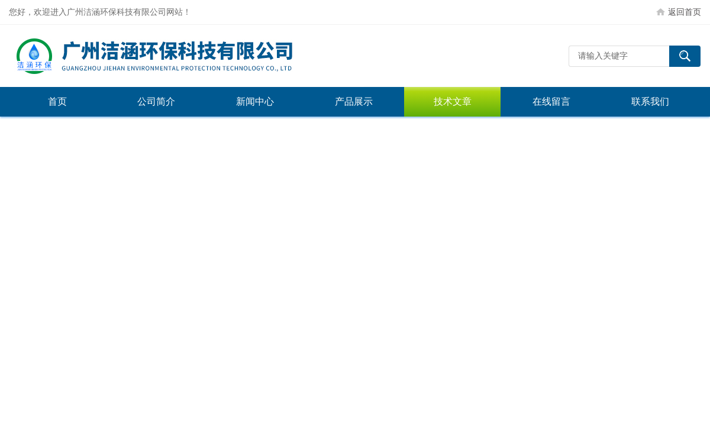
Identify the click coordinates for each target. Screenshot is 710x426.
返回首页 (684, 12)
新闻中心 (255, 101)
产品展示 (354, 101)
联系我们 (650, 101)
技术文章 (453, 101)
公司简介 (156, 101)
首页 (57, 101)
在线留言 (551, 101)
